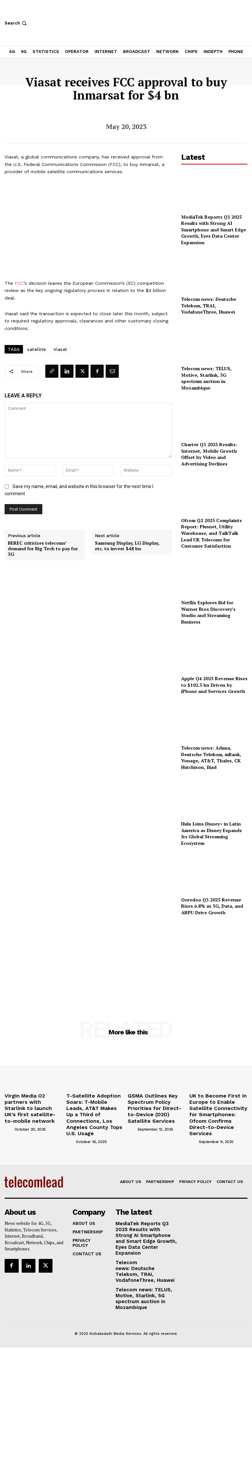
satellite (36, 349)
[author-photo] (9, 1117)
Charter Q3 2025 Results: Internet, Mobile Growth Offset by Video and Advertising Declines (209, 454)
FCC (19, 283)
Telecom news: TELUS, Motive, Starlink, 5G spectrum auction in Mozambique (206, 378)
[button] (16, 23)
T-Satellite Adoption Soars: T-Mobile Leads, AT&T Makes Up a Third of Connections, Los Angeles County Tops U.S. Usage (94, 1105)
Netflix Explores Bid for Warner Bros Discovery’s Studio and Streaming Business (208, 612)
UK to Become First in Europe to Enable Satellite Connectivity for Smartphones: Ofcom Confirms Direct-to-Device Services (217, 1108)
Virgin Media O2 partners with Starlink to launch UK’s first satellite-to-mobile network (32, 1103)
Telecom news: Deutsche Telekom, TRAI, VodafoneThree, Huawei (208, 305)
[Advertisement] (214, 959)
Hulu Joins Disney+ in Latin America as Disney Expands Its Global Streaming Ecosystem (211, 833)
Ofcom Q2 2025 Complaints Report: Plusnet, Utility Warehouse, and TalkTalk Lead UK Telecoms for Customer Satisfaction (211, 533)
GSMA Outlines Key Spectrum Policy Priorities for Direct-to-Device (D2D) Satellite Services (156, 1103)
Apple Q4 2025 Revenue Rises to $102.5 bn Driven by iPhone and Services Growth (214, 684)
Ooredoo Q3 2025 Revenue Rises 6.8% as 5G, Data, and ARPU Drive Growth (212, 906)
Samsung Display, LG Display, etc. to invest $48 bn (127, 546)
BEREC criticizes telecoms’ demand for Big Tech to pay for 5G (43, 548)
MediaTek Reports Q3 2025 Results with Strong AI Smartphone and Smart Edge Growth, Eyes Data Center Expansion (213, 229)
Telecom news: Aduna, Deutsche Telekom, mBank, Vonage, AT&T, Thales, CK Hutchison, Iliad (211, 757)
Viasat (60, 349)
